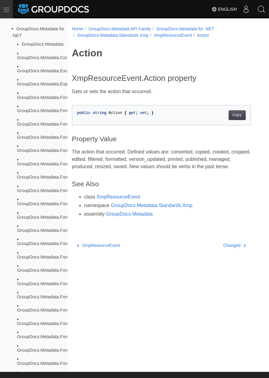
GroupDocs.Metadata (43, 44)
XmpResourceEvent (173, 35)
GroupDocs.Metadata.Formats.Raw (51, 350)
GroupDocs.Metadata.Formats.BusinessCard (61, 137)
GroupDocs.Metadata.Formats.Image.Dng (58, 296)
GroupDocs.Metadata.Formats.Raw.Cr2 (56, 363)
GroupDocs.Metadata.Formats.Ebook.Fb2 (58, 190)
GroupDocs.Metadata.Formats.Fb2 (51, 243)
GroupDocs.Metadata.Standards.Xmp (112, 35)
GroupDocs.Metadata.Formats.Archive (54, 97)
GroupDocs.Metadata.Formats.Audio (53, 110)
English (224, 9)
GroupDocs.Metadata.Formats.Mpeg (53, 323)
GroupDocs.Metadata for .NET (185, 28)
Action (203, 35)
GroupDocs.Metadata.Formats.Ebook (53, 177)
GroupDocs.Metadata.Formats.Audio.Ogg (58, 124)
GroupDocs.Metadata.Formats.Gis (50, 270)
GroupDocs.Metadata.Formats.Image (53, 283)
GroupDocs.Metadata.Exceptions (49, 70)
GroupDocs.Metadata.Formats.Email (53, 217)
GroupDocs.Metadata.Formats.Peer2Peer (58, 336)
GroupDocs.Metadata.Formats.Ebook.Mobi (59, 203)
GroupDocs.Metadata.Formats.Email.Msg (57, 230)
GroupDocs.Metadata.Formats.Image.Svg (58, 310)
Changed (234, 245)
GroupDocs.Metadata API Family (119, 28)
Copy (237, 115)
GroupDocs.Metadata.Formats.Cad (51, 150)
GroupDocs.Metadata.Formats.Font (51, 257)
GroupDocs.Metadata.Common (47, 57)
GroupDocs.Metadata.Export (45, 83)
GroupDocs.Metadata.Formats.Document (57, 163)
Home (77, 28)
